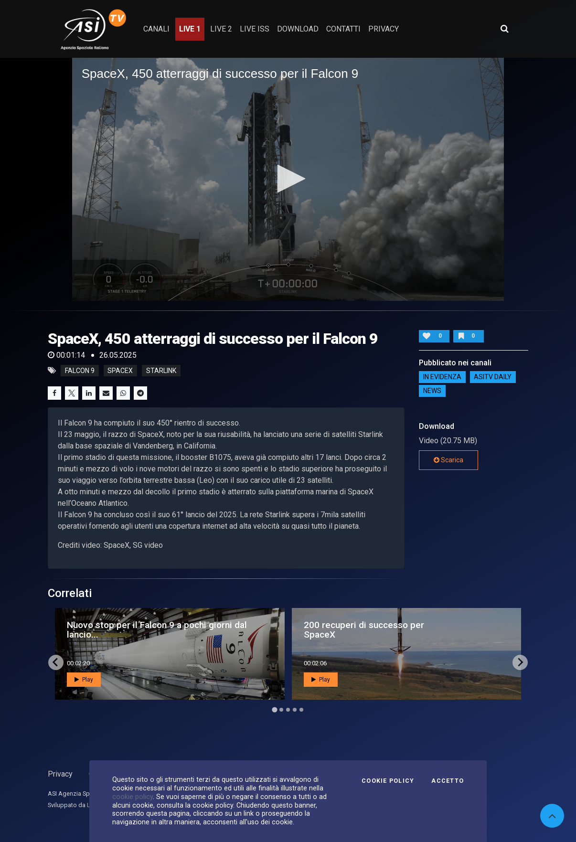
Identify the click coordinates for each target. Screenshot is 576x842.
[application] (288, 179)
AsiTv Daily (493, 377)
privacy (383, 28)
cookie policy (132, 796)
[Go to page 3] (288, 710)
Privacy (60, 773)
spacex (120, 370)
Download (298, 28)
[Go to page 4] (295, 710)
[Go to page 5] (301, 710)
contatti (343, 28)
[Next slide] (520, 662)
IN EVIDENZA (442, 377)
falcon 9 (80, 370)
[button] (288, 179)
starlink (161, 370)
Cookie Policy (388, 781)
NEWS (432, 390)
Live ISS (254, 28)
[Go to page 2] (281, 710)
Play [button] (84, 679)
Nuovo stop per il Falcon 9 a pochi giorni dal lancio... (157, 629)
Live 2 (221, 28)
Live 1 (190, 28)
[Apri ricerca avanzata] (504, 29)
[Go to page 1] (274, 709)
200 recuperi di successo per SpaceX (364, 629)
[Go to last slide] (56, 662)
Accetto (447, 781)
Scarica (448, 460)
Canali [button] (156, 28)
